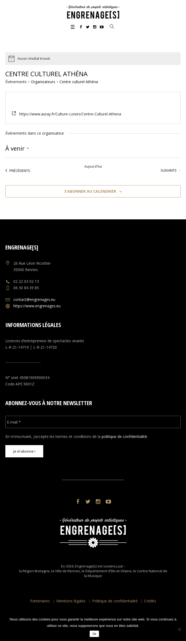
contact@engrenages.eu (34, 299)
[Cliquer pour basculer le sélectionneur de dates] (17, 148)
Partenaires (40, 600)
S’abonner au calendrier (90, 191)
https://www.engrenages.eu (37, 305)
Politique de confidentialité (115, 600)
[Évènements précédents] (17, 170)
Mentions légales (71, 600)
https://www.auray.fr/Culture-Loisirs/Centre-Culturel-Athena (70, 113)
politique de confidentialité (124, 436)
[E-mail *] (92, 422)
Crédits (150, 600)
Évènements (16, 81)
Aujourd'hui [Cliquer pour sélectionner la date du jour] (93, 166)
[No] (179, 629)
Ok (94, 633)
